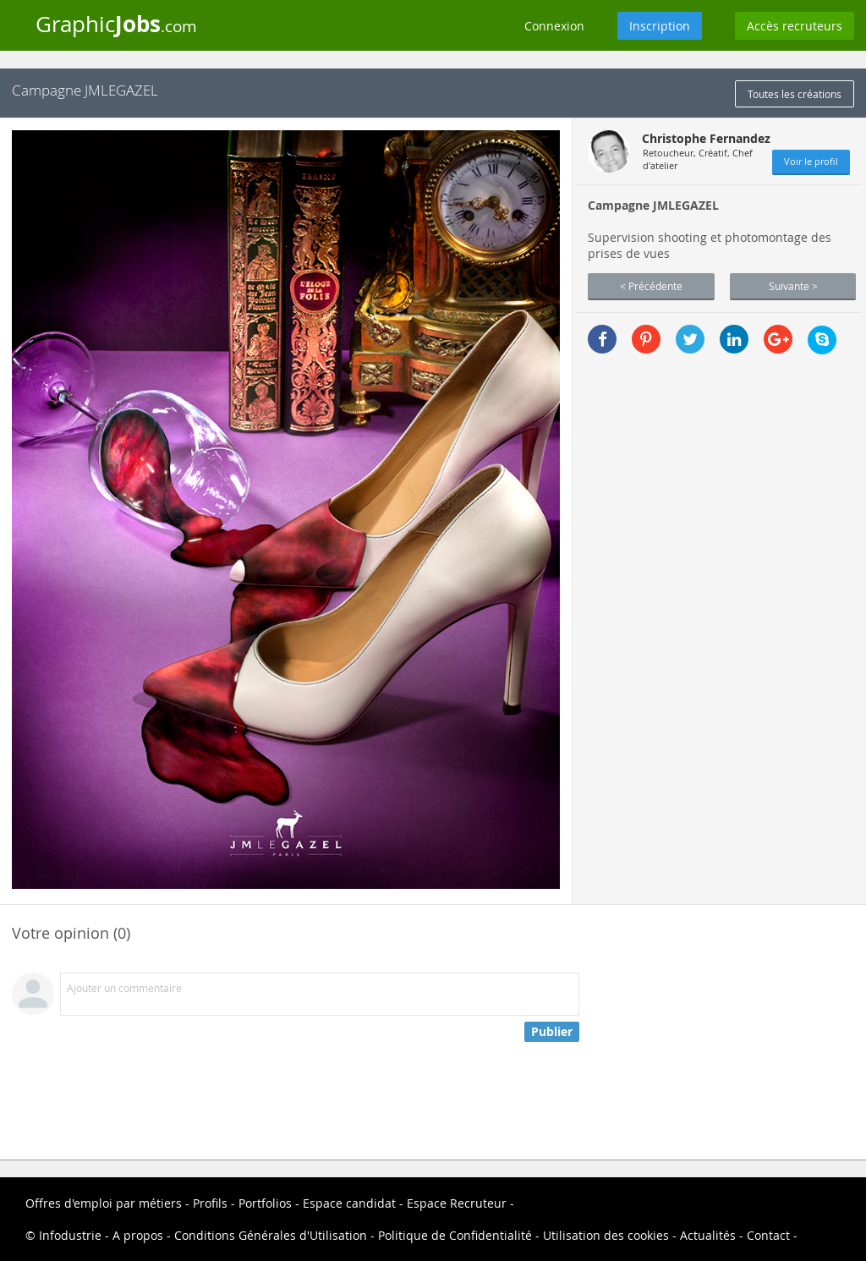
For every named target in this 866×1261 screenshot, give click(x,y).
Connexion (554, 26)
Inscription (659, 26)
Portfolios (265, 1203)
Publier (552, 1031)
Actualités (708, 1235)
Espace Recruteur (457, 1203)
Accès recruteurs (794, 26)
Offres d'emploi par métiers (103, 1203)
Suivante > (793, 286)
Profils (210, 1203)
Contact (768, 1235)
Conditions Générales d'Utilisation (270, 1235)
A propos (137, 1235)
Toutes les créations (794, 94)
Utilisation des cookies (606, 1235)
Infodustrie (70, 1235)
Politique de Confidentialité (455, 1235)
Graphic (116, 23)
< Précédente (651, 286)
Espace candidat (349, 1203)
